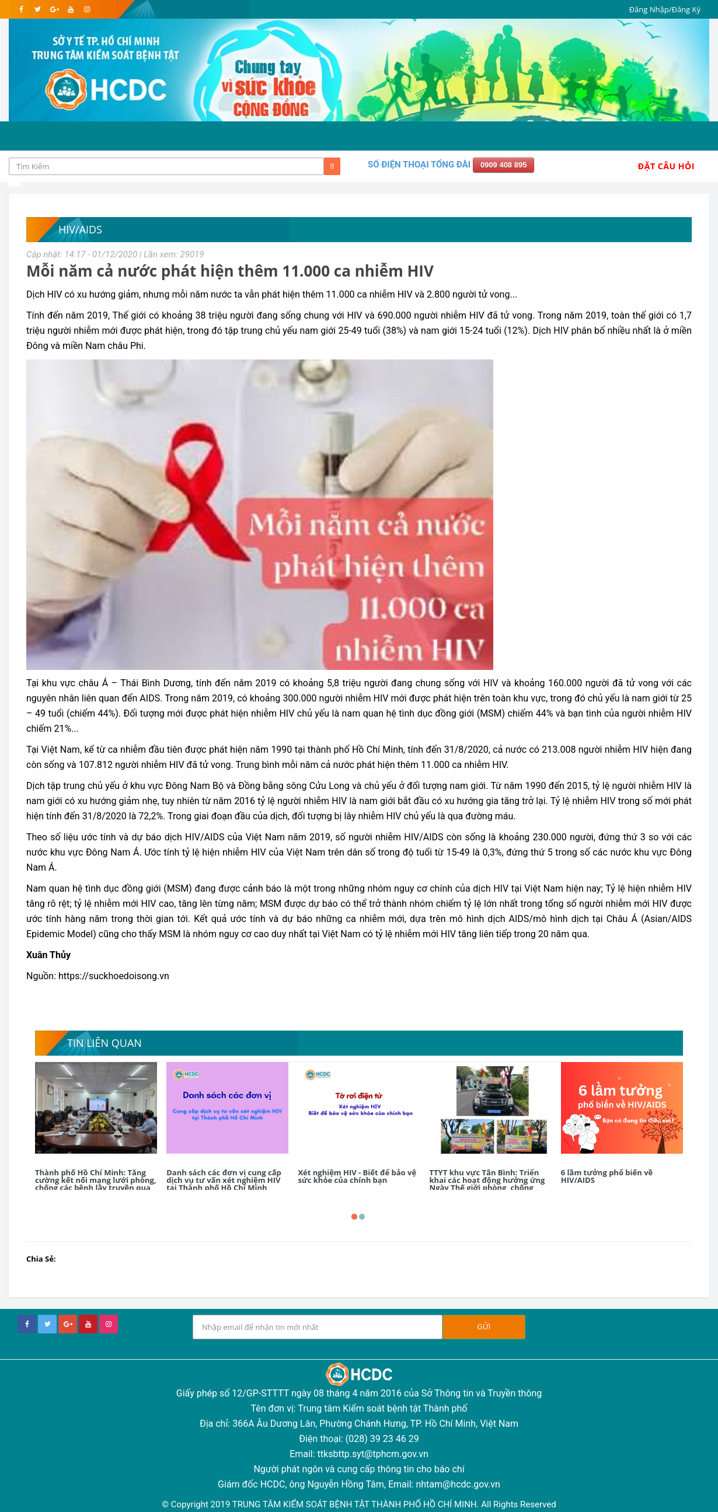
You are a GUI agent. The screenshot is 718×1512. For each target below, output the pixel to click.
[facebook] (21, 9)
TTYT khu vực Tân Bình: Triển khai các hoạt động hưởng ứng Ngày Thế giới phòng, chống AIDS (487, 1183)
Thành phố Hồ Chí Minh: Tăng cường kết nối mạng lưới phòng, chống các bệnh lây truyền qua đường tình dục (95, 1183)
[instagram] (86, 9)
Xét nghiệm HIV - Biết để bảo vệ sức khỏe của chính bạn (357, 1176)
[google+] (67, 1324)
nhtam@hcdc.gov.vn (458, 1484)
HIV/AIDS (80, 229)
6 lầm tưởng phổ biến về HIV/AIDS (607, 1176)
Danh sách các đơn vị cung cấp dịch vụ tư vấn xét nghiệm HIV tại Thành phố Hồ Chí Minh (223, 1180)
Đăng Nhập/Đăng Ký (664, 9)
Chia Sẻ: (41, 1258)
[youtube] (70, 9)
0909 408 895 (503, 164)
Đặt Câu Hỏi (666, 166)
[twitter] (37, 9)
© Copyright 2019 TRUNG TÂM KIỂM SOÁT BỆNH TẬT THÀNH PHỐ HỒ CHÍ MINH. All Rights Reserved (359, 1504)
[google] (54, 9)
